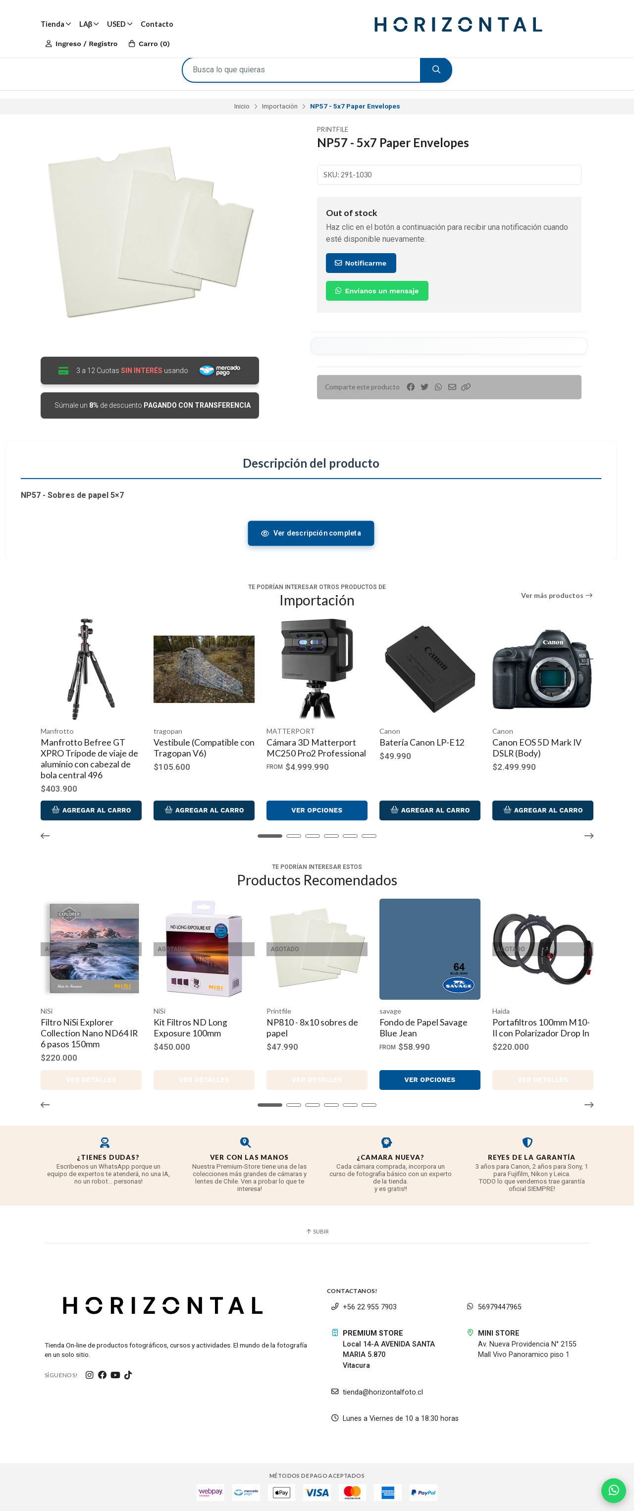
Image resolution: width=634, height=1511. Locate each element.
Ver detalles (91, 1079)
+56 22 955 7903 (364, 1307)
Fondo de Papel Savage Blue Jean (423, 1027)
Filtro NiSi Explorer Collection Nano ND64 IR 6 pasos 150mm (89, 1033)
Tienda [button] (56, 24)
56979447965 (494, 1307)
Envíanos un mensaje (376, 291)
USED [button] (120, 24)
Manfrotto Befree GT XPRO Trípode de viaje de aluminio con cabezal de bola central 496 (89, 758)
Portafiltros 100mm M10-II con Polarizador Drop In (541, 1027)
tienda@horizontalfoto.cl (377, 1392)
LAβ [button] (89, 24)
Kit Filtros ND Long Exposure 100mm (190, 1027)
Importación (280, 106)
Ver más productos (557, 595)
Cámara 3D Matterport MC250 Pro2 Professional (316, 747)
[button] (466, 387)
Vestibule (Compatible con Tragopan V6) (204, 747)
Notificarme (360, 263)
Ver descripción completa (311, 533)
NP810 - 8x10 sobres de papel (312, 1027)
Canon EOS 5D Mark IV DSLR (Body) (536, 747)
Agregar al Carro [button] (91, 810)
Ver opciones (316, 810)
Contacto (157, 24)
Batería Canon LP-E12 (422, 742)
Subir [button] (317, 1231)
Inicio (242, 106)
